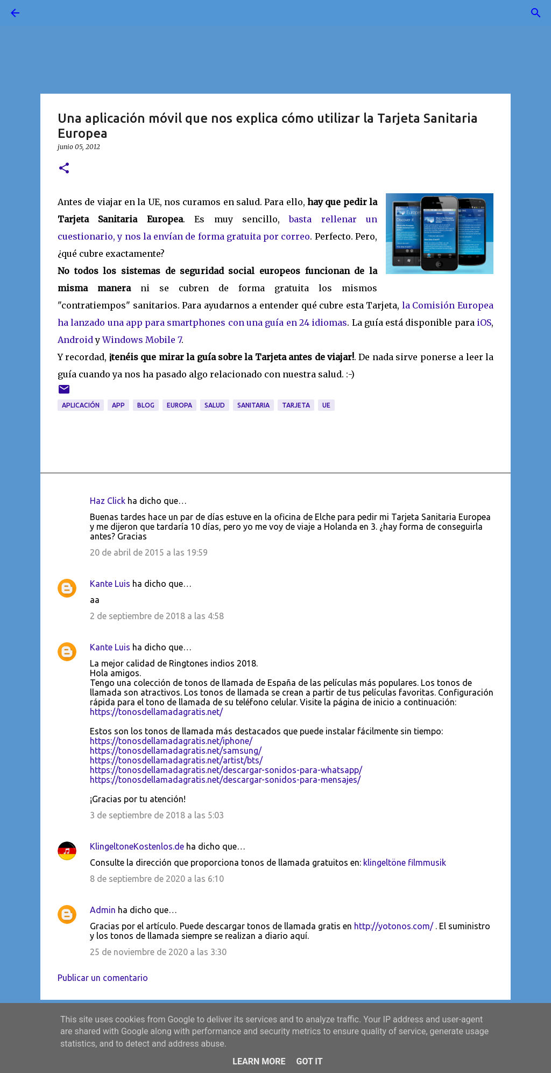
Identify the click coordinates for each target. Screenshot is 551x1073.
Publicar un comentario (103, 978)
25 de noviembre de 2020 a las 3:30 (158, 952)
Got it (309, 1061)
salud (214, 405)
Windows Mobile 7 (141, 339)
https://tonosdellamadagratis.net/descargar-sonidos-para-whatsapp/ (226, 770)
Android (75, 339)
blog (145, 405)
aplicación (81, 405)
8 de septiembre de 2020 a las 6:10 (157, 878)
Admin (103, 910)
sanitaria (253, 405)
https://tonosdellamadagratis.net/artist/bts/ (176, 760)
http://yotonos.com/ (393, 926)
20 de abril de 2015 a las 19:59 (149, 552)
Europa (179, 405)
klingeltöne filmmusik (404, 862)
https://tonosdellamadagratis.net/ (156, 712)
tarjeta (296, 405)
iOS (484, 322)
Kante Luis (110, 583)
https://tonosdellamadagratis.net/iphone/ (171, 741)
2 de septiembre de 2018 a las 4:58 (157, 616)
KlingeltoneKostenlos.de (137, 846)
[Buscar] (45, 13)
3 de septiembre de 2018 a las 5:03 (157, 815)
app (118, 405)
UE (326, 405)
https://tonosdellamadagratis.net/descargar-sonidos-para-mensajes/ (225, 779)
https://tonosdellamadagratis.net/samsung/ (176, 750)
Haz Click (107, 501)
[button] (64, 169)
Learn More (258, 1061)
